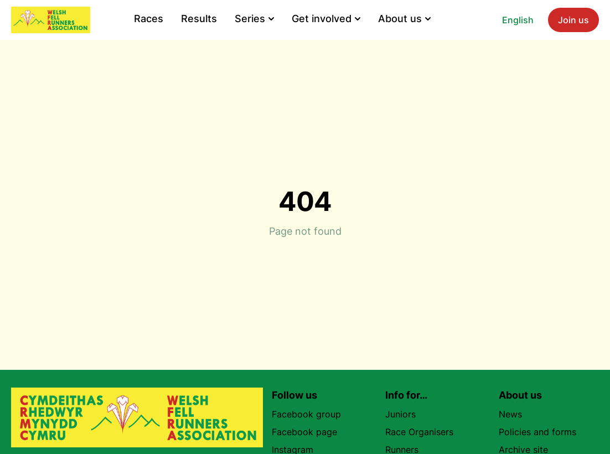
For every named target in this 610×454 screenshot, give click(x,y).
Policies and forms (537, 431)
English (518, 19)
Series (254, 18)
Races (148, 18)
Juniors (400, 414)
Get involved (326, 18)
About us (404, 18)
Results (199, 18)
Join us (573, 19)
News (510, 414)
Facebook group (311, 414)
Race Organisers (419, 431)
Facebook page (309, 431)
